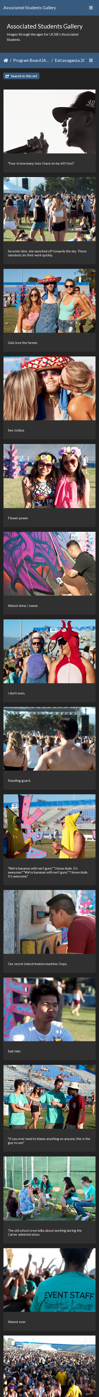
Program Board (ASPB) (31, 60)
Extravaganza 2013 (72, 60)
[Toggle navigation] (90, 8)
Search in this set (21, 76)
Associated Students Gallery (30, 7)
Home (6, 60)
